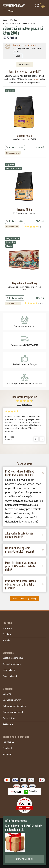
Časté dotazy (9, 718)
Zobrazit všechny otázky (24, 598)
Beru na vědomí (24, 858)
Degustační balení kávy (24, 283)
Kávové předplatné (12, 664)
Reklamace (8, 724)
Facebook (7, 748)
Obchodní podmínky (12, 700)
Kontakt (6, 640)
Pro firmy (7, 634)
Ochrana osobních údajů (14, 706)
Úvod (5, 20)
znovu (35, 79)
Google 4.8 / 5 (24, 404)
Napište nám (8, 742)
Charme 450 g (24, 136)
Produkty (14, 20)
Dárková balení (10, 676)
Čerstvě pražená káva (13, 658)
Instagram (7, 754)
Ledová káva (9, 670)
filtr (24, 64)
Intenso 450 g (24, 209)
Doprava (7, 694)
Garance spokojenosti (13, 712)
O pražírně (7, 628)
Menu (8, 11)
